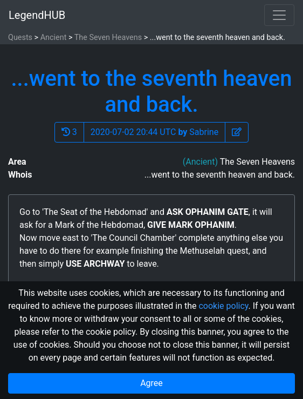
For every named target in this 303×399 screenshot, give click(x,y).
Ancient (53, 37)
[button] (237, 132)
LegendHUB (37, 15)
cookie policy (223, 306)
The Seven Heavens (108, 37)
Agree (151, 383)
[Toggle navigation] (279, 15)
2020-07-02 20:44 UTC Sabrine (154, 132)
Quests (20, 37)
